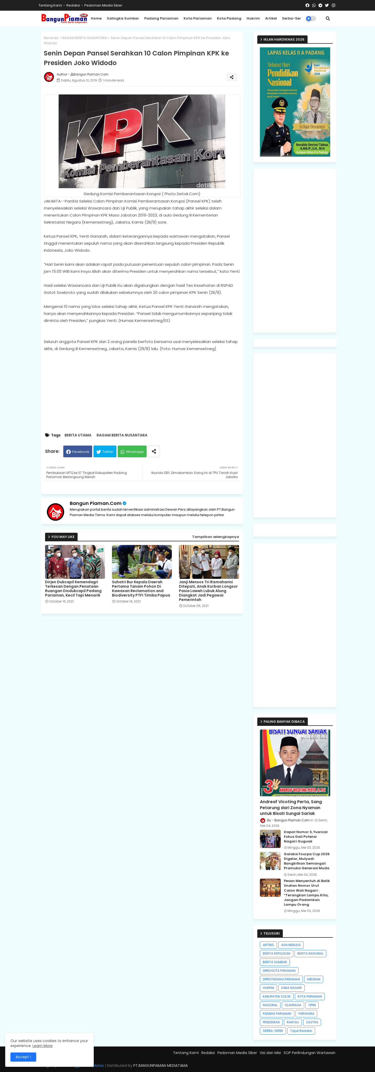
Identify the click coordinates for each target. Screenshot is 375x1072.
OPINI (312, 1005)
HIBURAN (313, 979)
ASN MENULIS (291, 945)
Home (96, 18)
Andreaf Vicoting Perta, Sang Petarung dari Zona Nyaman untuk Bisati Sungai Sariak (291, 807)
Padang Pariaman (161, 18)
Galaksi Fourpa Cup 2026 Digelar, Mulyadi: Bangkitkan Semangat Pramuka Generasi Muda (307, 861)
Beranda (51, 37)
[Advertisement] (147, 392)
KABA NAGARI (291, 988)
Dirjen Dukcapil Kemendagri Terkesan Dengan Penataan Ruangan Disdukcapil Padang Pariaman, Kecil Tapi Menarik (73, 589)
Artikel (271, 18)
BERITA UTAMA (78, 435)
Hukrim (253, 18)
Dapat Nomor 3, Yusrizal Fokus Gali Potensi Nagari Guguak (306, 837)
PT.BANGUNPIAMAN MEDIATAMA (160, 1065)
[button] (328, 18)
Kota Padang (229, 18)
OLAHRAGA (293, 1005)
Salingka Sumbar (123, 18)
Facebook (80, 451)
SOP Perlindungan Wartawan (309, 1052)
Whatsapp (135, 451)
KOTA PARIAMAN (310, 996)
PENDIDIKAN (271, 1022)
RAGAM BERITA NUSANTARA (84, 37)
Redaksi (73, 5)
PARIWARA (306, 1013)
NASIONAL (270, 1005)
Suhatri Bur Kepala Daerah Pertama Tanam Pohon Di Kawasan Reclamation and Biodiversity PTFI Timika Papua (141, 589)
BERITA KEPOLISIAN (276, 953)
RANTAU (293, 1022)
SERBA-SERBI (273, 1031)
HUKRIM (268, 988)
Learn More (43, 1045)
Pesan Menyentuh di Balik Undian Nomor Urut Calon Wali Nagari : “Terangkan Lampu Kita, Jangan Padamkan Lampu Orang (307, 893)
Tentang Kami (50, 5)
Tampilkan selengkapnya (215, 536)
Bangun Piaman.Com (96, 503)
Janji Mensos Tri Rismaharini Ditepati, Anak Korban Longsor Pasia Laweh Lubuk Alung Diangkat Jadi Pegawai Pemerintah (208, 591)
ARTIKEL (268, 945)
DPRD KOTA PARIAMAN (279, 970)
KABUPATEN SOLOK (277, 996)
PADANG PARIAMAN (277, 1013)
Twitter (108, 451)
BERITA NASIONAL (310, 953)
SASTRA (312, 1022)
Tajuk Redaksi (301, 1031)
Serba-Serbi (293, 18)
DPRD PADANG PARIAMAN (281, 979)
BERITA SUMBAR (275, 962)
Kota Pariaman (198, 18)
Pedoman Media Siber (103, 5)
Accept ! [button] (23, 1057)
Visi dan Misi (270, 1052)
